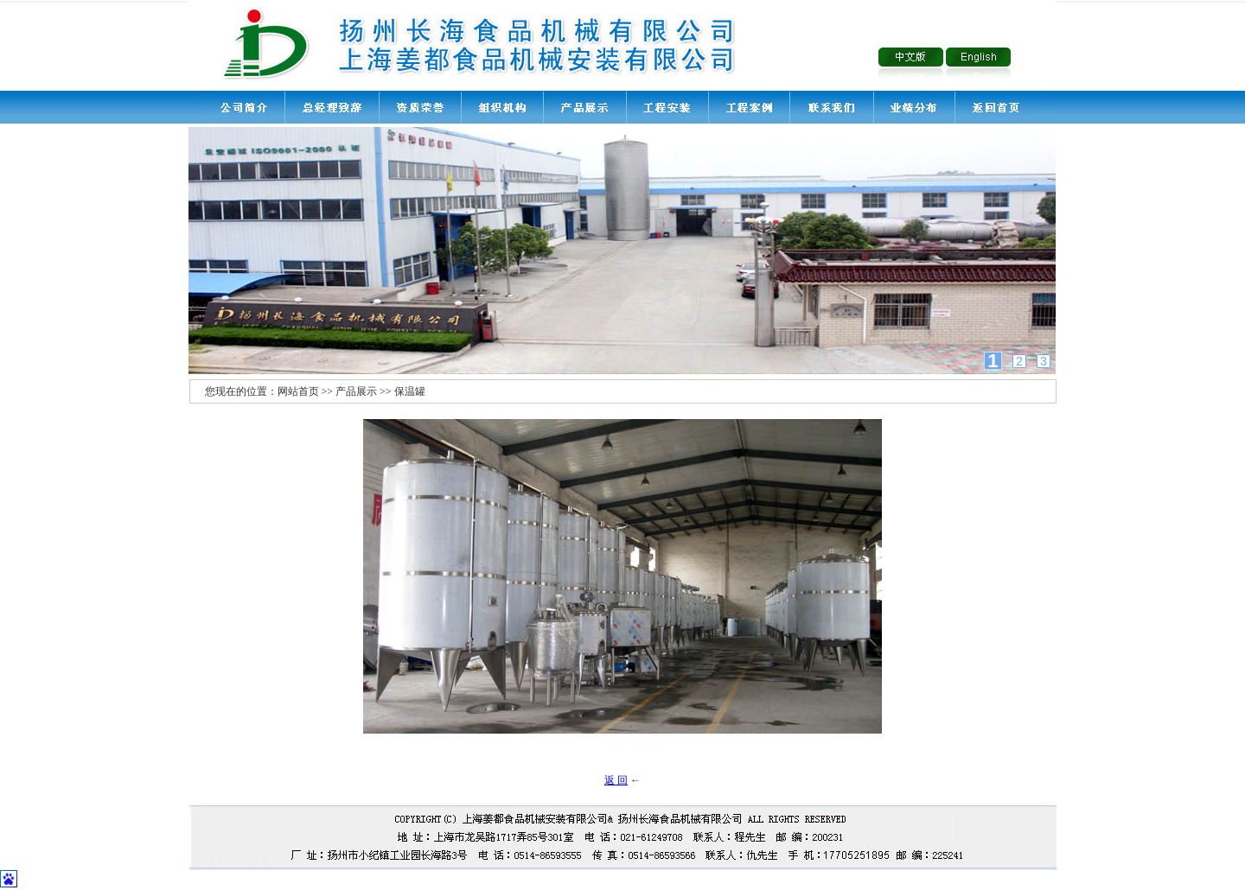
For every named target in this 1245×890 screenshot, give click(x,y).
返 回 (616, 780)
